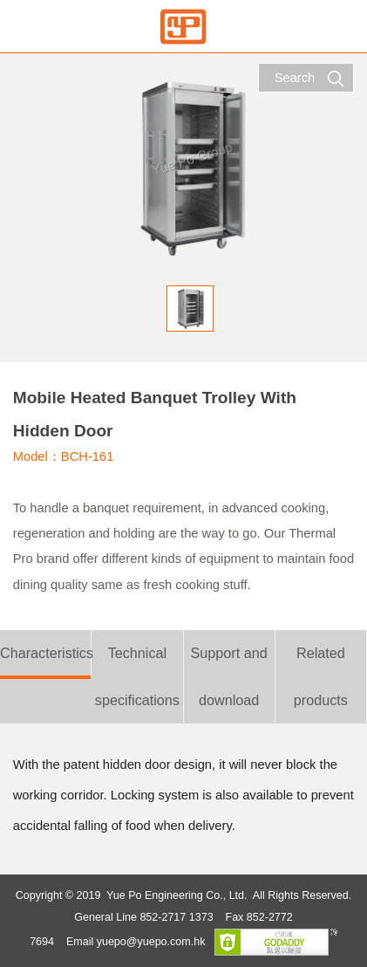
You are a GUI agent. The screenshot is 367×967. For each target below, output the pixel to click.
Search (310, 78)
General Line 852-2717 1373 (143, 917)
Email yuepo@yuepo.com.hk (136, 942)
